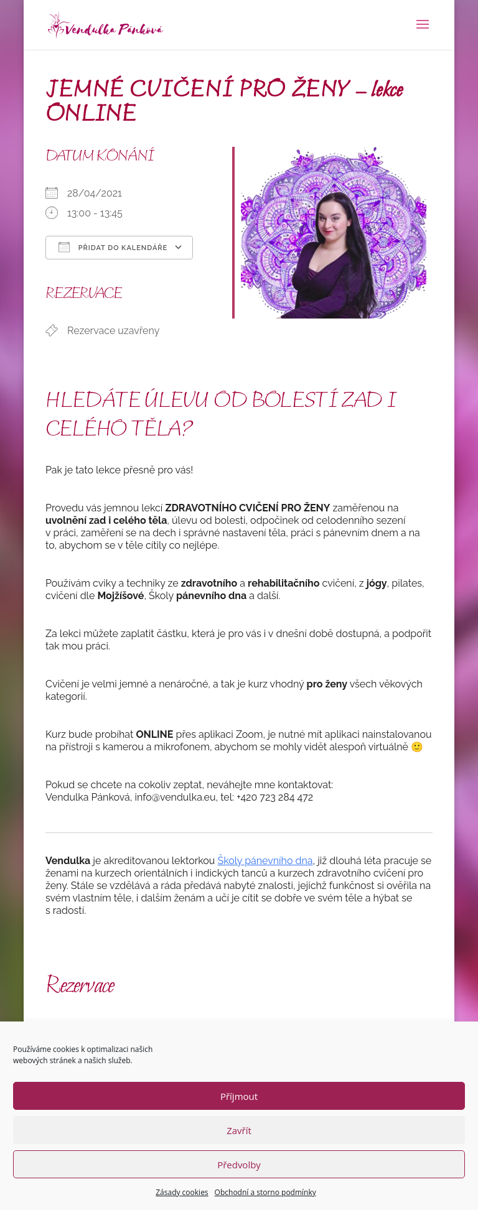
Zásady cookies (182, 1192)
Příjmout (239, 1096)
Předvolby (239, 1164)
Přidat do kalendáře (113, 247)
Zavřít (239, 1130)
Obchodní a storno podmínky (265, 1192)
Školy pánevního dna (264, 861)
